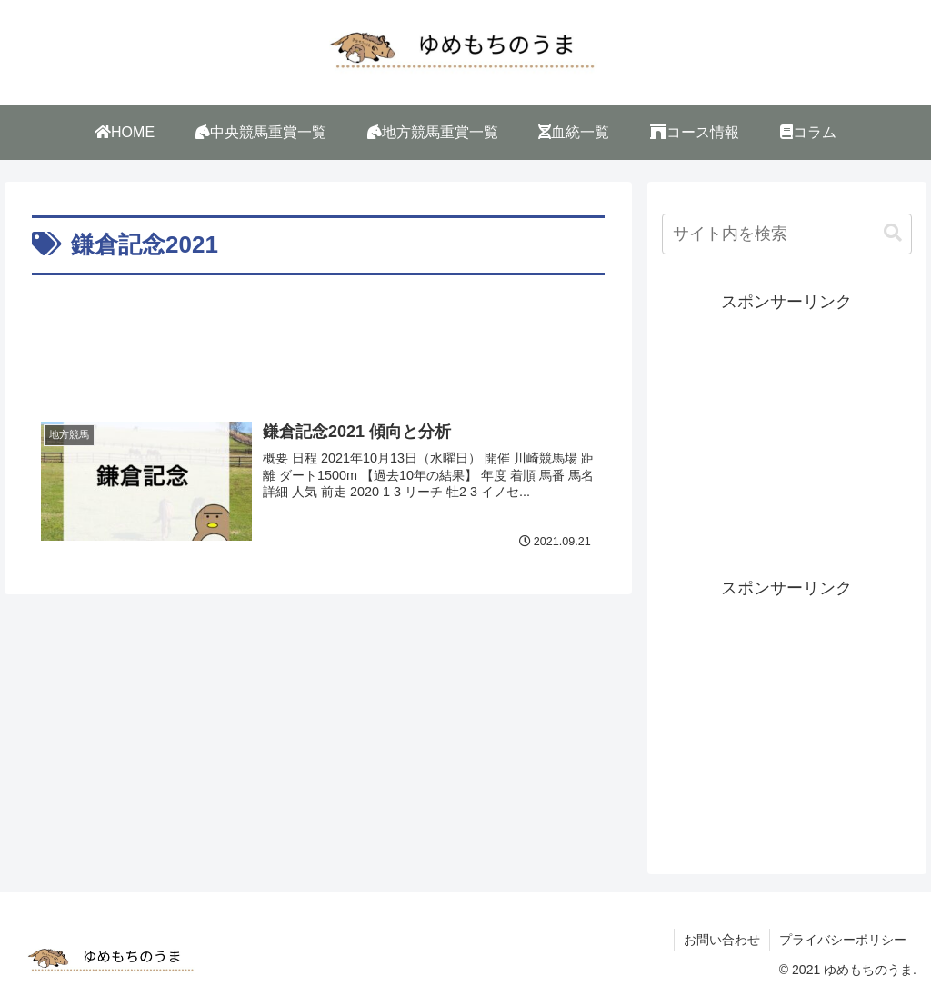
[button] (892, 233)
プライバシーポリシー (842, 939)
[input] (786, 234)
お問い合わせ (722, 939)
